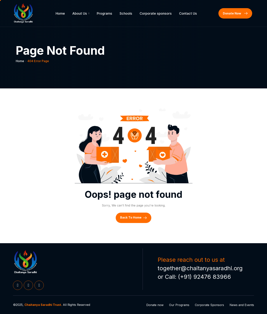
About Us (80, 13)
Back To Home (133, 218)
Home (60, 13)
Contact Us (188, 13)
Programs (104, 13)
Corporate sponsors (156, 13)
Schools (126, 13)
